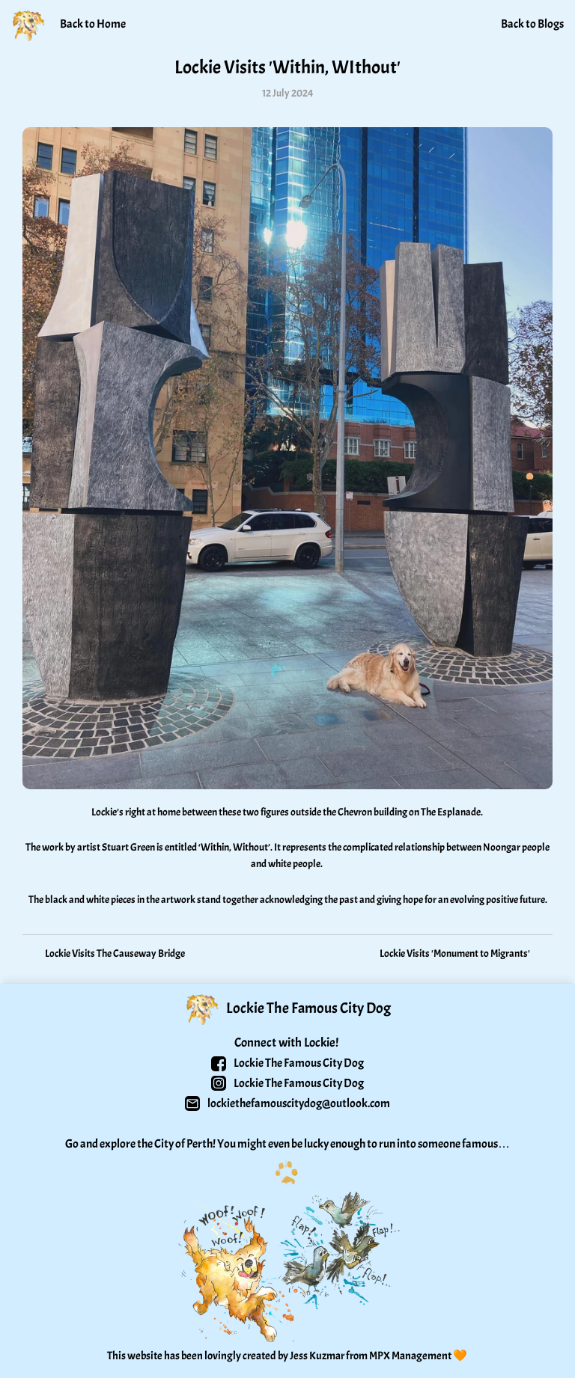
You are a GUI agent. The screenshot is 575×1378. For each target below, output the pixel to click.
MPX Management (410, 1356)
